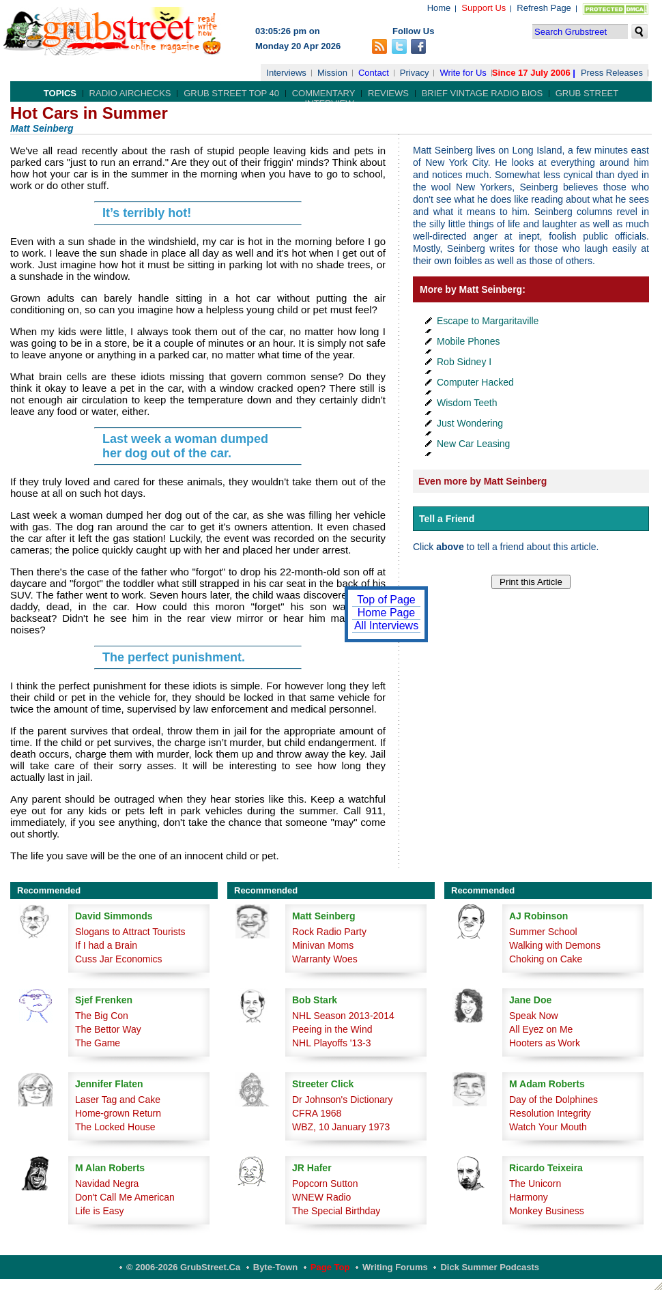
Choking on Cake (545, 959)
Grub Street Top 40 (231, 93)
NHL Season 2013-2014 (343, 1015)
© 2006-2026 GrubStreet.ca (183, 1267)
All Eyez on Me (541, 1029)
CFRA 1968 (316, 1113)
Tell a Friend (446, 518)
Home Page (387, 612)
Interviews (286, 73)
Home (439, 8)
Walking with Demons (555, 945)
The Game (97, 1042)
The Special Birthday (336, 1210)
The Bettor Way (108, 1029)
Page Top (330, 1267)
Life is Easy (99, 1210)
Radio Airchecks (130, 93)
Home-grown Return (118, 1113)
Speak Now (533, 1015)
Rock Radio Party (329, 931)
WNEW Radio (321, 1197)
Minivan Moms (323, 945)
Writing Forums (395, 1267)
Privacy (414, 73)
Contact (373, 73)
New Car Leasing (473, 443)
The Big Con (101, 1015)
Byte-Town (275, 1267)
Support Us (483, 8)
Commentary (324, 93)
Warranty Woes (325, 959)
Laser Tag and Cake (117, 1099)
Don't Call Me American (125, 1197)
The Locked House (115, 1126)
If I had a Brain (106, 945)
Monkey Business (546, 1210)
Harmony (528, 1197)
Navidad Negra (107, 1183)
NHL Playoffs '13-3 (331, 1042)
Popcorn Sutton (325, 1183)
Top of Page (386, 599)
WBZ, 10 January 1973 (341, 1126)
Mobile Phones (468, 341)
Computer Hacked (475, 382)
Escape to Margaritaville (487, 320)
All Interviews (386, 625)
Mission (332, 73)
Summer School (543, 931)
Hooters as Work (544, 1042)
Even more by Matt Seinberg (482, 481)
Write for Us (463, 73)
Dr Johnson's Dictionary (342, 1099)
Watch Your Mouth (548, 1126)
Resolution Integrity (550, 1113)
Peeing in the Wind (332, 1029)
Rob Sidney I (464, 361)
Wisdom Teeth (467, 402)
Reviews (388, 93)
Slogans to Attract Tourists (130, 931)
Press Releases (612, 73)
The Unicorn (535, 1183)
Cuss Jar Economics (118, 959)
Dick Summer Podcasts (489, 1267)
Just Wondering (470, 423)
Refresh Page (544, 8)
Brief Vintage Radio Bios (482, 93)
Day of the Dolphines (553, 1099)
